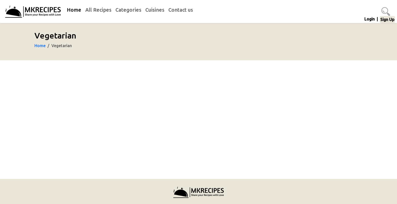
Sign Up (387, 19)
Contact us (180, 10)
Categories (128, 10)
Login (369, 19)
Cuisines (154, 10)
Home (74, 10)
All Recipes (98, 10)
